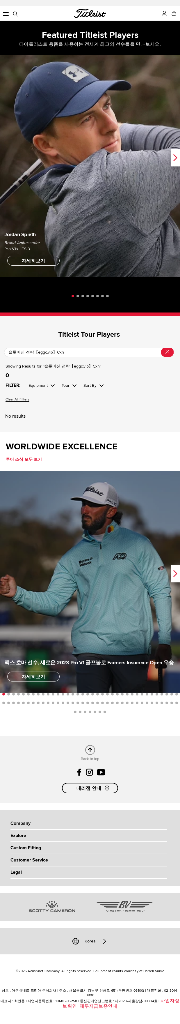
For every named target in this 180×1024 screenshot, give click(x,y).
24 (117, 694)
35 (171, 694)
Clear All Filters (17, 400)
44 (38, 703)
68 (157, 703)
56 (97, 703)
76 (90, 712)
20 (97, 694)
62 (127, 703)
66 (147, 703)
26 (127, 694)
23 (112, 694)
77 (95, 712)
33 (162, 694)
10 (48, 694)
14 (68, 694)
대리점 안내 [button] (93, 788)
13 (63, 694)
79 (105, 712)
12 (58, 694)
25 (122, 694)
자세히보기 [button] (33, 261)
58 (107, 703)
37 (3, 703)
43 (33, 703)
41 (23, 703)
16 (77, 694)
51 (73, 703)
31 (152, 694)
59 (112, 703)
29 (142, 694)
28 (137, 694)
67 (152, 703)
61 (122, 703)
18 (87, 694)
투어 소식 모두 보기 (24, 459)
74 (80, 712)
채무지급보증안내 (98, 1006)
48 (58, 703)
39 (13, 703)
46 (48, 703)
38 (8, 703)
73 (75, 712)
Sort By (90, 385)
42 (28, 703)
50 (68, 703)
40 (18, 703)
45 (43, 703)
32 (157, 694)
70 (166, 703)
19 (92, 694)
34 (166, 694)
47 (53, 703)
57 (102, 703)
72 (176, 703)
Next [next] (175, 157)
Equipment (38, 385)
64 (137, 703)
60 (117, 703)
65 (142, 703)
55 (92, 703)
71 (171, 703)
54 (87, 703)
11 (53, 694)
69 (162, 703)
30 (147, 694)
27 (132, 694)
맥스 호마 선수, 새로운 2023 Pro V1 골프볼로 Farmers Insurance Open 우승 (89, 662)
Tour (65, 385)
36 (176, 694)
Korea (90, 941)
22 (107, 694)
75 (85, 712)
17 (82, 694)
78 (100, 712)
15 (73, 694)
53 (82, 703)
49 (63, 703)
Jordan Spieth (20, 234)
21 (102, 694)
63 (132, 703)
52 (77, 703)
